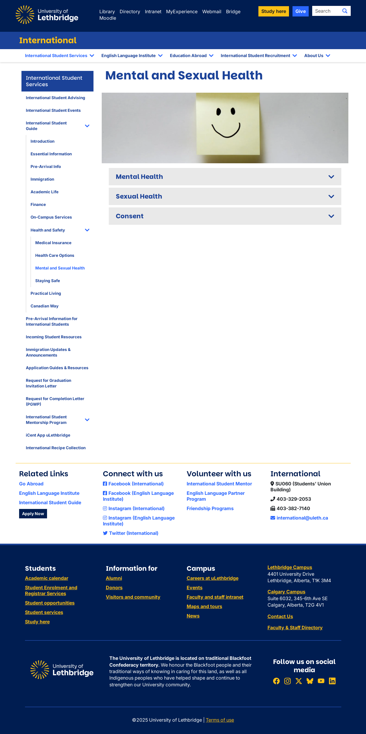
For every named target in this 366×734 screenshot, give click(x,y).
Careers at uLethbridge (212, 578)
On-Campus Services (51, 217)
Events (195, 587)
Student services (44, 612)
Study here (37, 622)
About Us (313, 55)
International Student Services (56, 55)
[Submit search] (345, 11)
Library (107, 11)
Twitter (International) (130, 533)
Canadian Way (45, 306)
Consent (130, 216)
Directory (130, 11)
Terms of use (220, 720)
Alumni (114, 578)
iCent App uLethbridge (48, 435)
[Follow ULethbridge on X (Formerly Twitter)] (298, 681)
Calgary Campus (286, 592)
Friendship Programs (210, 508)
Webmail (211, 11)
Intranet (153, 11)
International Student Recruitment (255, 55)
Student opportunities (50, 603)
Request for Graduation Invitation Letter (48, 383)
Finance (38, 204)
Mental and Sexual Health (60, 268)
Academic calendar (46, 578)
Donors (114, 587)
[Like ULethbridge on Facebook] (276, 681)
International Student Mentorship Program (46, 420)
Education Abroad (188, 55)
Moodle (107, 18)
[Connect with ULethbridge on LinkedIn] (332, 681)
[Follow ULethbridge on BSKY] (310, 681)
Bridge (233, 11)
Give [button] (300, 11)
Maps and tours (204, 606)
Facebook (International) (133, 484)
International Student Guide (46, 126)
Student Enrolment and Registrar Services (51, 590)
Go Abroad (31, 484)
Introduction (42, 141)
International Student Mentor (219, 484)
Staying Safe (47, 280)
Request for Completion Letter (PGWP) (55, 401)
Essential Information (51, 154)
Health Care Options (54, 255)
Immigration (42, 179)
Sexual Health (139, 196)
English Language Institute (128, 55)
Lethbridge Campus (290, 567)
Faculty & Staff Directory (295, 627)
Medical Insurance (53, 242)
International (48, 40)
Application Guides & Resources (57, 367)
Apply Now (33, 513)
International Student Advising (55, 97)
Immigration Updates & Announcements (48, 352)
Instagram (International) (134, 508)
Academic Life (45, 191)
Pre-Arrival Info (46, 166)
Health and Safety (48, 230)
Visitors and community (133, 597)
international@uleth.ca (299, 518)
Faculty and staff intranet (215, 597)
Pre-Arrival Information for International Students (52, 321)
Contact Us (280, 616)
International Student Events (53, 110)
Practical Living (46, 293)
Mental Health (139, 176)
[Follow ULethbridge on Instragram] (287, 681)
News (193, 616)
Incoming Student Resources (54, 336)
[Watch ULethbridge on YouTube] (321, 681)
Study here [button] (273, 11)
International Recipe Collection (56, 447)
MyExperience (182, 11)
